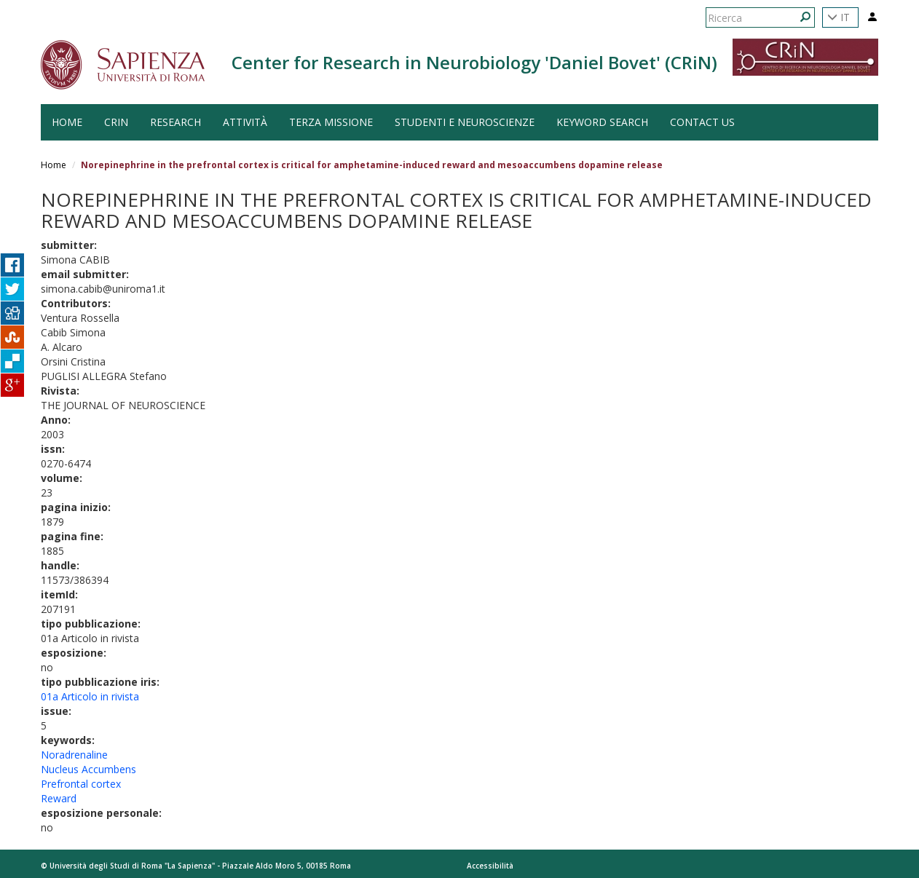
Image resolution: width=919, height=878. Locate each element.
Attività (245, 122)
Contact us (702, 122)
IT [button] (838, 17)
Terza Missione (331, 122)
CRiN (116, 122)
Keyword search (602, 122)
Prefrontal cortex (81, 784)
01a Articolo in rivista (90, 696)
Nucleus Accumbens (88, 769)
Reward (58, 798)
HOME (67, 122)
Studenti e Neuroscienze (465, 122)
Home (53, 165)
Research (175, 122)
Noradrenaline (74, 755)
